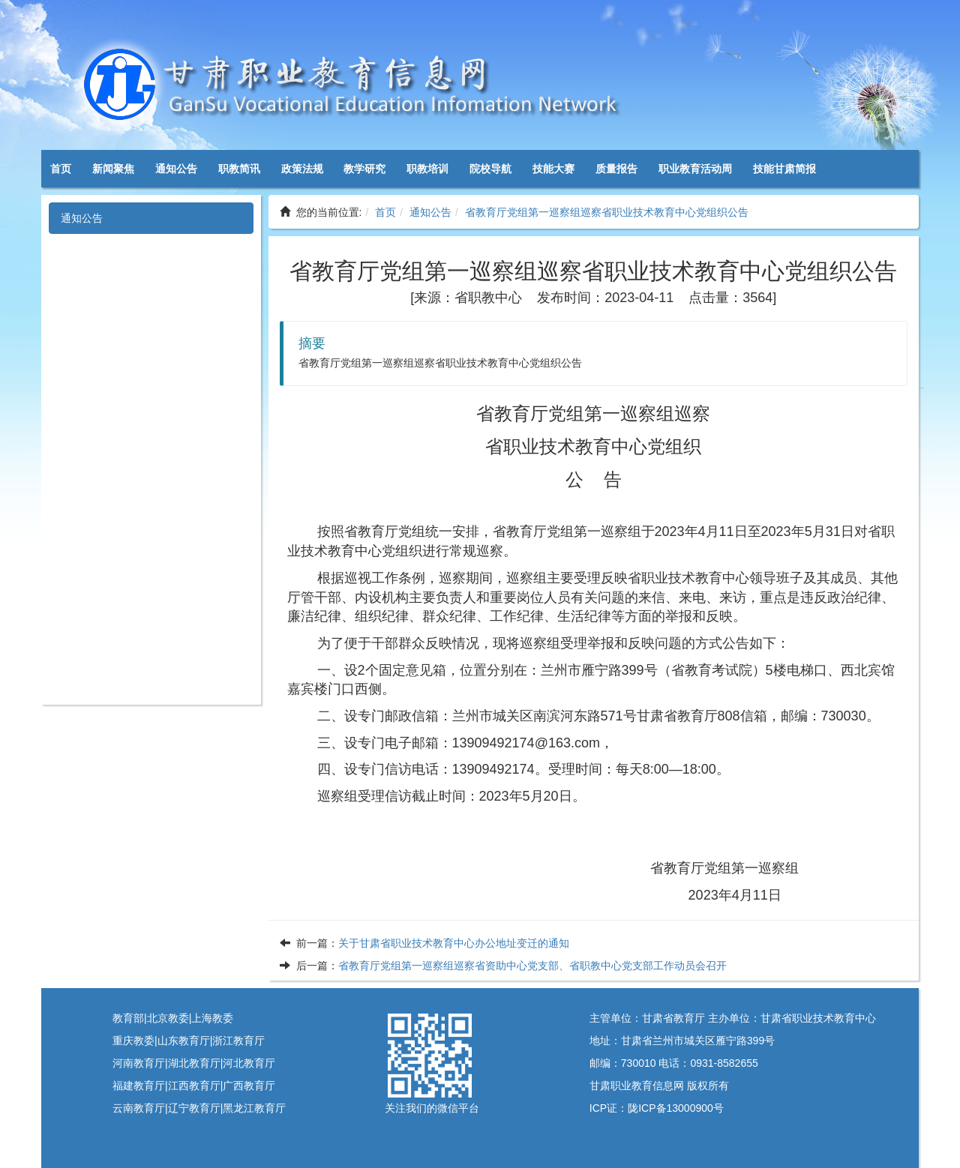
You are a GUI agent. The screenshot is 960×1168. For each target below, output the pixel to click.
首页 (60, 169)
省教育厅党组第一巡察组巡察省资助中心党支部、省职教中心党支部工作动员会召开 (532, 966)
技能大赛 (553, 169)
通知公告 (176, 169)
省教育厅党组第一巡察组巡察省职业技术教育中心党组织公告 (606, 212)
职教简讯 (239, 169)
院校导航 (491, 169)
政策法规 (302, 169)
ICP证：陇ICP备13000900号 (657, 1108)
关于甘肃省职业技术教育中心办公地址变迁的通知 (453, 943)
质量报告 (617, 169)
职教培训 (427, 169)
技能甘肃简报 (784, 169)
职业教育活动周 (695, 169)
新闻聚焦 (113, 169)
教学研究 (365, 169)
